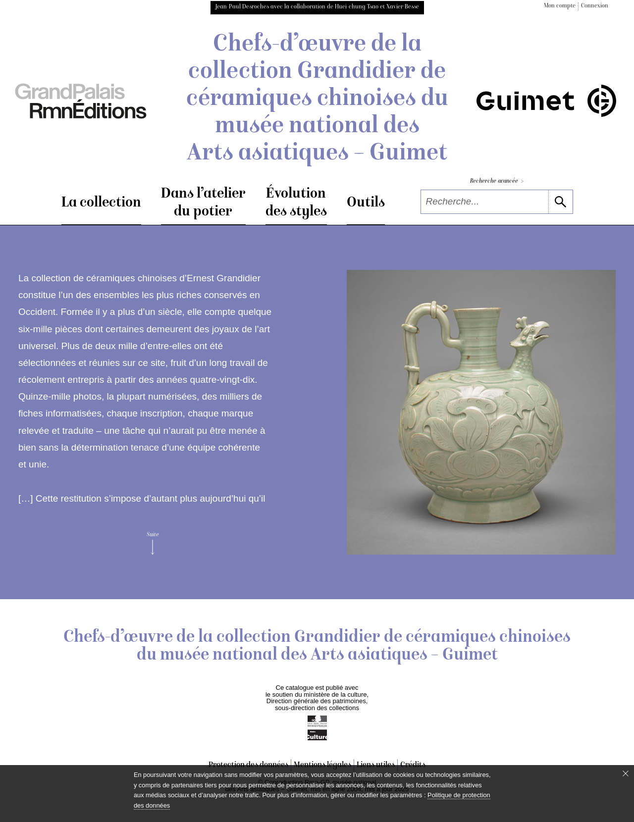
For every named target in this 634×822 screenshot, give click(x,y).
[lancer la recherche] (560, 201)
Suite (153, 543)
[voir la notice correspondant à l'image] (481, 412)
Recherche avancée (497, 181)
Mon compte (560, 6)
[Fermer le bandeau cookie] (626, 773)
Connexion (594, 6)
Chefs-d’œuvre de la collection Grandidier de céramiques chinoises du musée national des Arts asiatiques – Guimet (317, 99)
